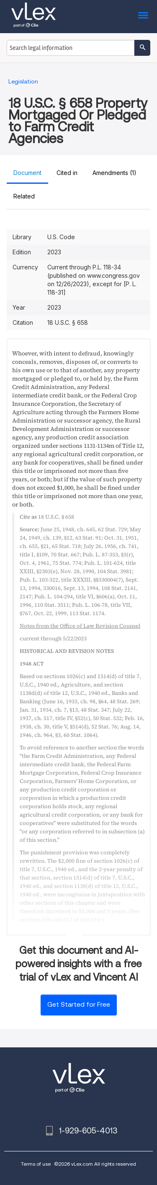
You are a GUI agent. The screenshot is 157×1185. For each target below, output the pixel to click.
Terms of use (36, 1164)
